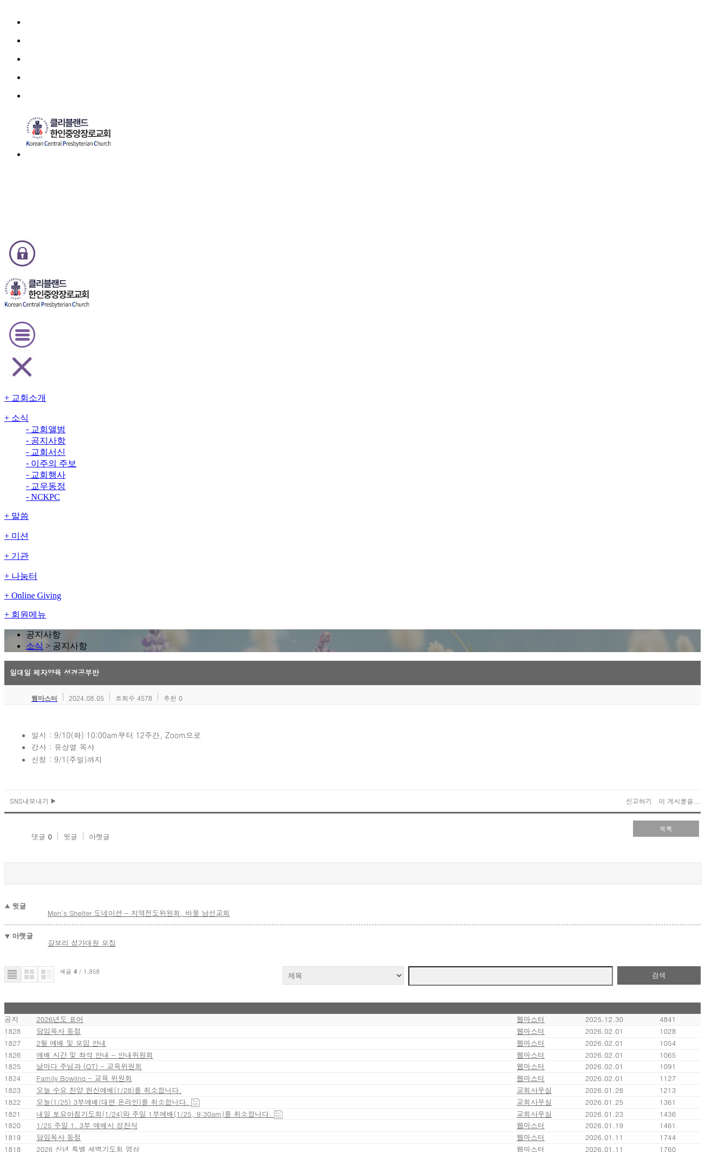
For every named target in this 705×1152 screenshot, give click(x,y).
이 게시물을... (604, 321)
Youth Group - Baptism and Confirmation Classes (188, 813)
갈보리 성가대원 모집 (156, 438)
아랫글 (151, 350)
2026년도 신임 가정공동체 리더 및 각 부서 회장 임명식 (189, 836)
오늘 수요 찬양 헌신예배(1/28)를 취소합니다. (176, 654)
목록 (596, 349)
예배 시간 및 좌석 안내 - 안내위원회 (161, 586)
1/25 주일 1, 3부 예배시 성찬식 (156, 722)
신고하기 (567, 321)
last (434, 885)
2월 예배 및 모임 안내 (140, 563)
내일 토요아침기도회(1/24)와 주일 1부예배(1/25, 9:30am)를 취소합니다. (221, 699)
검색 (590, 464)
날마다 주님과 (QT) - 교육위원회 (158, 608)
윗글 (124, 350)
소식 (337, 132)
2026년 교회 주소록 (138, 790)
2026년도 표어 (133, 517)
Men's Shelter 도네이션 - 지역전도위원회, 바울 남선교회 (210, 416)
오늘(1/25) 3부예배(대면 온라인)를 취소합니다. (182, 677)
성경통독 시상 (129, 859)
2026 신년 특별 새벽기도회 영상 (156, 768)
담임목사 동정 (129, 540)
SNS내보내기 (108, 321)
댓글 (96, 350)
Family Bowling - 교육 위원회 (154, 631)
